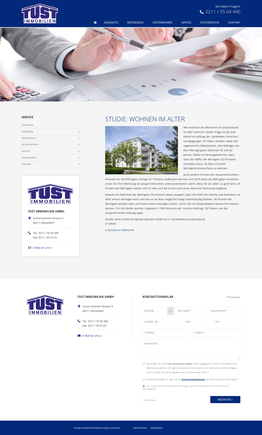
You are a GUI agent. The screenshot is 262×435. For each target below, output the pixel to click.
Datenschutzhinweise (193, 379)
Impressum (156, 427)
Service (186, 22)
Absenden (224, 399)
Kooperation (210, 22)
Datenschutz (140, 427)
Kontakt (234, 22)
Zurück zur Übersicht (121, 230)
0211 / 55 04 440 (220, 11)
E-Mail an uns (39, 247)
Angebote (111, 22)
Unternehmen (162, 22)
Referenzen (135, 22)
